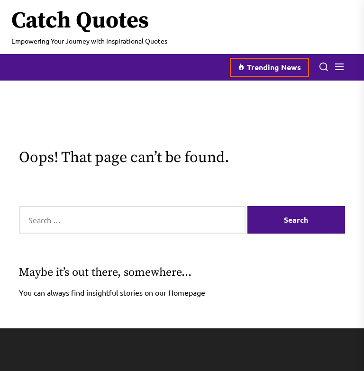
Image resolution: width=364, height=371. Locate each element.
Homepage (186, 292)
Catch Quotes (80, 21)
